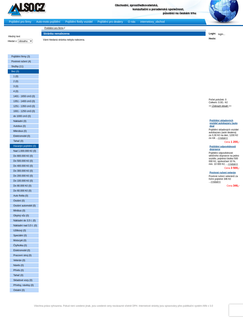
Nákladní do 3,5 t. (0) (24, 220)
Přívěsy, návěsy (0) (23, 285)
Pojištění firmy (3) (20, 56)
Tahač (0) (18, 141)
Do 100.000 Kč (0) (23, 180)
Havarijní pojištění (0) (24, 146)
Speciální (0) (20, 235)
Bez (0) (15, 71)
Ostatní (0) (19, 290)
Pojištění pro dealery (110, 21)
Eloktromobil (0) (21, 250)
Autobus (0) (19, 126)
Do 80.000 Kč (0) (22, 185)
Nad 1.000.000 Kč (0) (24, 151)
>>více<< (223, 138)
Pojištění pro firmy (54, 28)
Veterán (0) (19, 260)
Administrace (123, 310)
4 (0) (15, 91)
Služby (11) (17, 66)
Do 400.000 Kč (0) (23, 165)
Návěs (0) (18, 265)
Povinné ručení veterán (223, 172)
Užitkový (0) (19, 230)
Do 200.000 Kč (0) (23, 175)
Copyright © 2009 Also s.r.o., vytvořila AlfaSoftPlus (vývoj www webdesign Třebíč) (124, 299)
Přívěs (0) (18, 270)
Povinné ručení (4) (21, 61)
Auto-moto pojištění (48, 21)
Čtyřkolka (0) (20, 245)
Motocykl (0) (19, 240)
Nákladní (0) (19, 121)
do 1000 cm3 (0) (22, 116)
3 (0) (15, 86)
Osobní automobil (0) (24, 205)
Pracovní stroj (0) (22, 255)
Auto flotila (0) (20, 195)
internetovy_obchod (152, 21)
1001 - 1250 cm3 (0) (24, 111)
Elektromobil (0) (21, 136)
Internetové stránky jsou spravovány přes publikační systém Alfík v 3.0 (176, 305)
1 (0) (15, 76)
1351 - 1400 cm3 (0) (24, 101)
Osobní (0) (19, 200)
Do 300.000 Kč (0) (23, 170)
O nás (131, 21)
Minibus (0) (19, 210)
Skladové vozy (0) (22, 280)
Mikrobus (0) (20, 131)
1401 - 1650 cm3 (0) (24, 96)
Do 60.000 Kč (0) (22, 190)
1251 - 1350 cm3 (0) (24, 106)
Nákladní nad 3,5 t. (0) (25, 225)
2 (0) (15, 81)
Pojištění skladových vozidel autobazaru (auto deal (224, 123)
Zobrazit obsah (220, 106)
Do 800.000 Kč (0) (23, 156)
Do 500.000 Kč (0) (23, 161)
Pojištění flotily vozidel (79, 21)
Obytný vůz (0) (21, 215)
